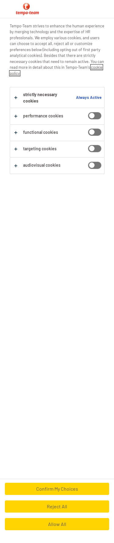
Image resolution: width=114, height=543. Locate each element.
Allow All (57, 524)
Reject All (57, 506)
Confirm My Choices (57, 489)
